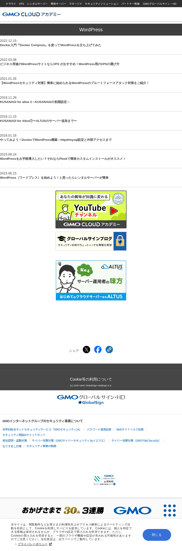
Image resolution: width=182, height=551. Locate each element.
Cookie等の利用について (91, 379)
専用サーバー (58, 3)
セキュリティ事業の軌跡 (41, 446)
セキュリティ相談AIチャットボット (23, 435)
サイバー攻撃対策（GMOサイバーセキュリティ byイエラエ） (69, 440)
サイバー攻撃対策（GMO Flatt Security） (136, 440)
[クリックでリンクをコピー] (109, 349)
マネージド (75, 3)
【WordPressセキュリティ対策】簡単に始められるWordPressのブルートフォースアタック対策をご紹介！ (74, 83)
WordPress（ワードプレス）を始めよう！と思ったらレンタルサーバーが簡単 (54, 177)
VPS (21, 3)
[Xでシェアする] (86, 349)
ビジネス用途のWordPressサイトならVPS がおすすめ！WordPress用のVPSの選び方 (59, 64)
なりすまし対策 (12, 446)
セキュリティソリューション (101, 3)
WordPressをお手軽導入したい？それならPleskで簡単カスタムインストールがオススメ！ (63, 158)
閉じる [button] (157, 535)
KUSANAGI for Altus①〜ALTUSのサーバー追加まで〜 (38, 121)
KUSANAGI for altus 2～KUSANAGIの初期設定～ (35, 102)
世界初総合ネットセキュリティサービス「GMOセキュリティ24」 (42, 429)
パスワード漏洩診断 (99, 429)
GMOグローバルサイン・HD (159, 3)
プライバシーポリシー (35, 544)
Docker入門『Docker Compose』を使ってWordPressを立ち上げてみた (50, 45)
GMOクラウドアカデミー (31, 14)
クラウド (11, 3)
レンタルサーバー (37, 3)
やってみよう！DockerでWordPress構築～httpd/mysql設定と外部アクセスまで (56, 140)
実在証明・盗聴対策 (14, 440)
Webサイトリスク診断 (130, 429)
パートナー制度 (130, 3)
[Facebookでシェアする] (98, 349)
